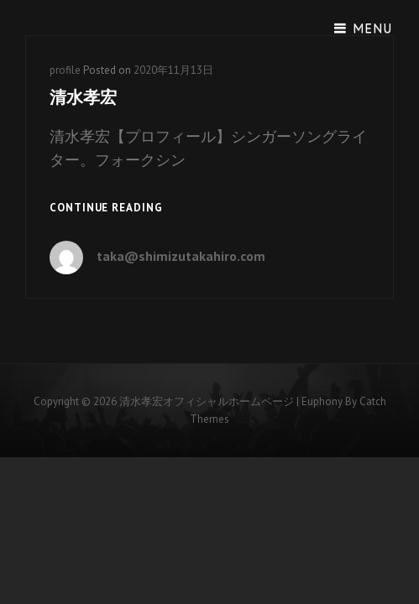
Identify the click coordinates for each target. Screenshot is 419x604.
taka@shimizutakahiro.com (181, 255)
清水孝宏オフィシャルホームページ (206, 401)
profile (65, 70)
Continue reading (106, 208)
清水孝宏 (83, 97)
